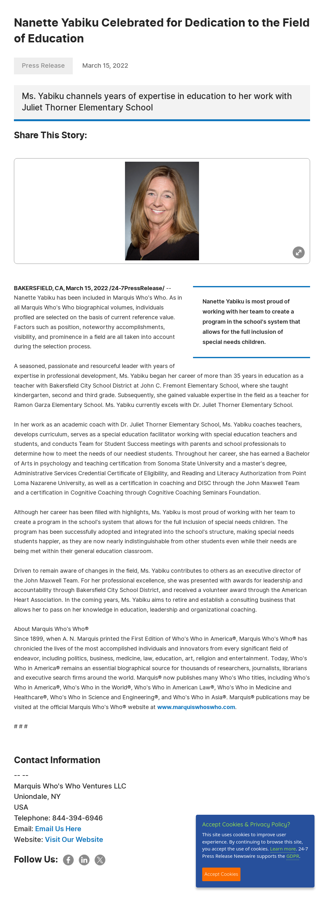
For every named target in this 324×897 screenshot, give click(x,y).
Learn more (283, 848)
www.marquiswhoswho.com (196, 707)
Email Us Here (58, 828)
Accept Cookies (221, 874)
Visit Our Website (74, 839)
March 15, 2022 (105, 66)
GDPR (292, 856)
